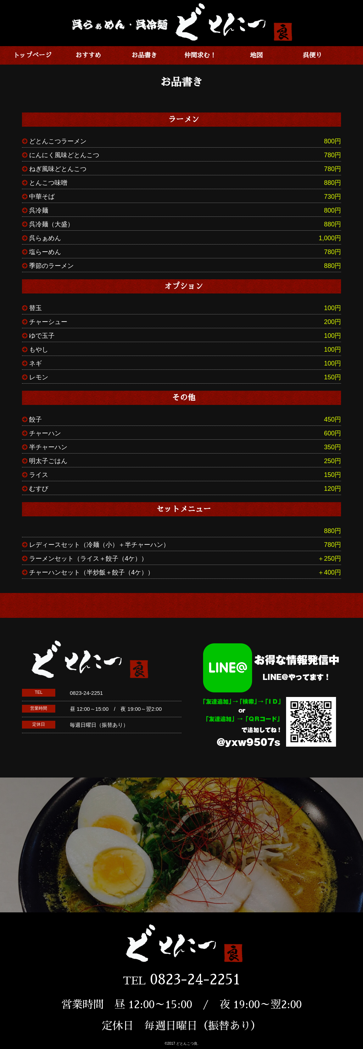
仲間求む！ (200, 55)
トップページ (32, 55)
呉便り (312, 55)
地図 (256, 55)
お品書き (144, 55)
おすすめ (88, 55)
